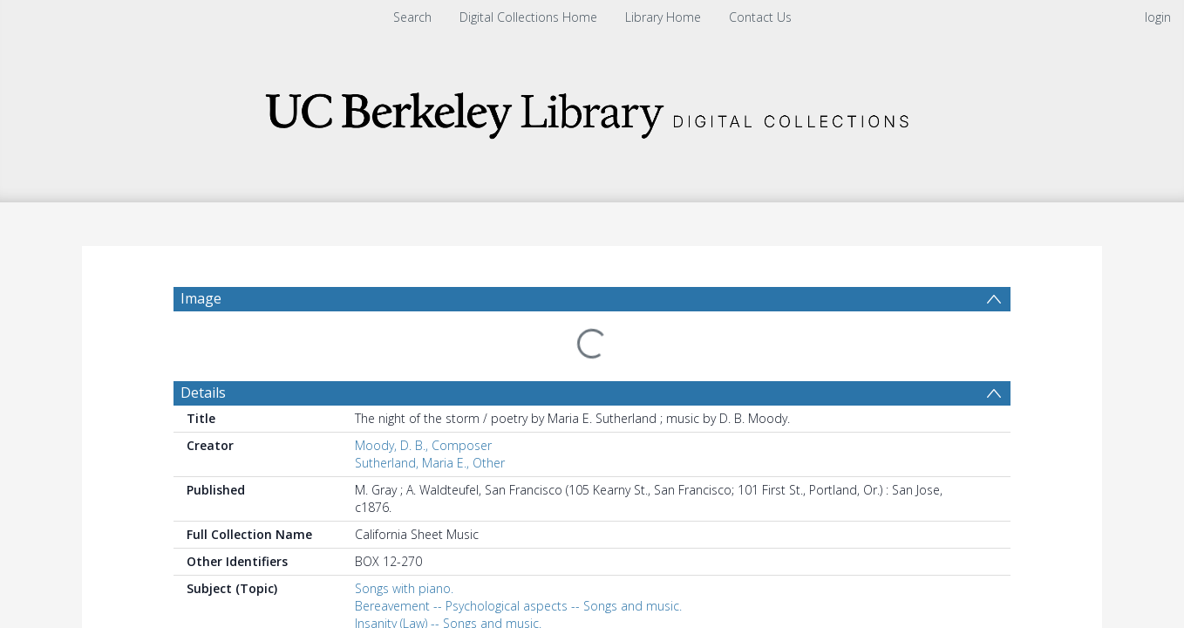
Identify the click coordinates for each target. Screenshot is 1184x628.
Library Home (663, 17)
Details (203, 350)
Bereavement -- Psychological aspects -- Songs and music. (518, 564)
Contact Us (760, 17)
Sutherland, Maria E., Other (430, 421)
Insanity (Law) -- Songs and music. (448, 581)
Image (200, 298)
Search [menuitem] (412, 17)
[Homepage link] (592, 110)
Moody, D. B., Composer (423, 403)
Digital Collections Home (528, 17)
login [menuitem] (1158, 17)
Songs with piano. (404, 546)
